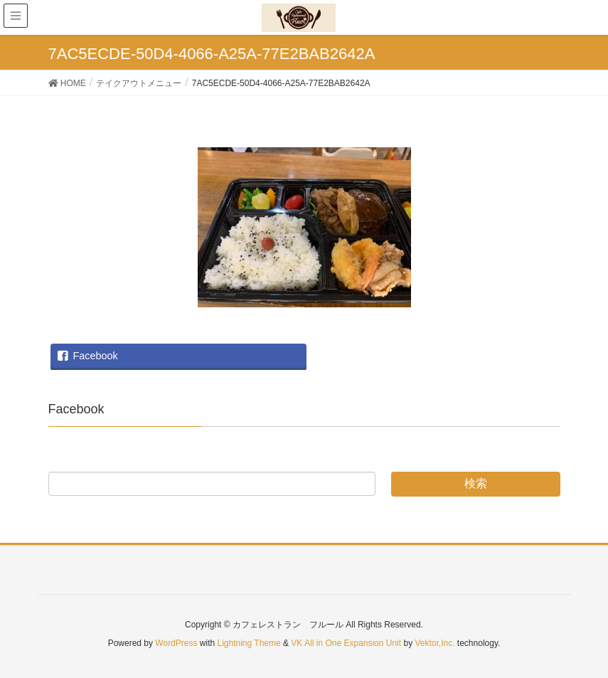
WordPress (176, 643)
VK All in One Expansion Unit (346, 643)
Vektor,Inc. (434, 643)
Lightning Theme (249, 643)
